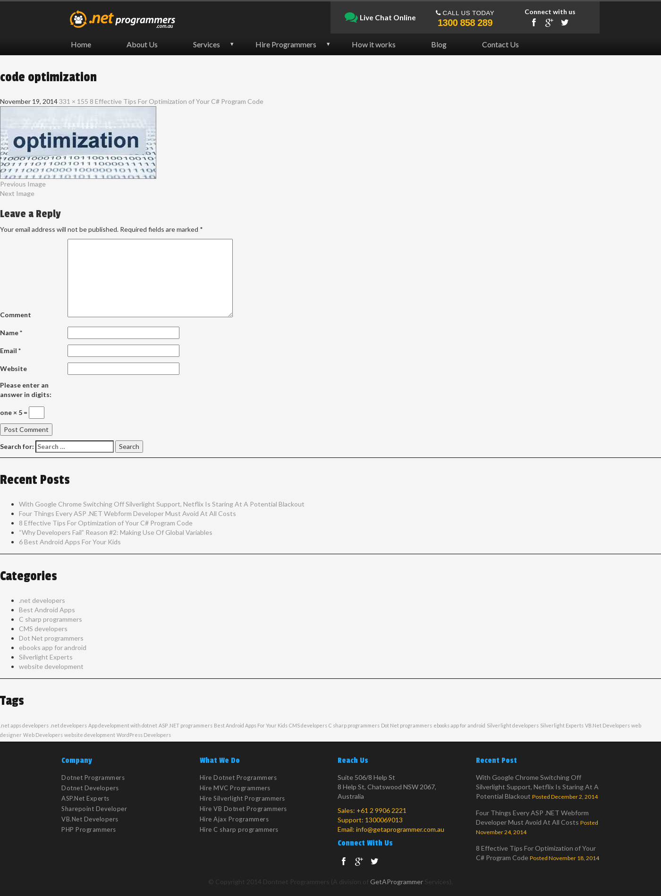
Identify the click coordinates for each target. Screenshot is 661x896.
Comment (15, 315)
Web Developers (43, 735)
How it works (374, 44)
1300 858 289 (465, 22)
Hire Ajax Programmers (234, 819)
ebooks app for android (52, 647)
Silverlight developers (513, 725)
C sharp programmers (50, 619)
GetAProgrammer (396, 882)
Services (206, 44)
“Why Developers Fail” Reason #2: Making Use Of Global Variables (115, 532)
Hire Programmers (285, 44)
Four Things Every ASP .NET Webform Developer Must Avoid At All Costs (127, 513)
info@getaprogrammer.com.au (400, 829)
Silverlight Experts (46, 657)
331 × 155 (73, 101)
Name (11, 333)
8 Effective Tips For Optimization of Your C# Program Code (176, 101)
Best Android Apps (47, 610)
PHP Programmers (88, 829)
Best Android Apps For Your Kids (251, 725)
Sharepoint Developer (94, 808)
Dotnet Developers (90, 788)
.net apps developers (24, 725)
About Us (142, 44)
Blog (439, 44)
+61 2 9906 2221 (381, 810)
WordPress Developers (144, 735)
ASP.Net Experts (85, 798)
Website (13, 368)
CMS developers (43, 629)
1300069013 (384, 820)
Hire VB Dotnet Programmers (243, 808)
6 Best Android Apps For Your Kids (70, 542)
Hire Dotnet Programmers (238, 777)
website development (51, 666)
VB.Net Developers (607, 725)
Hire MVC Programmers (235, 788)
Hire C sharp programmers (239, 829)
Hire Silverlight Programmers (242, 798)
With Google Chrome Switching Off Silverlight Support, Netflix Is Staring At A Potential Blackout (162, 504)
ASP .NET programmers (185, 725)
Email (10, 351)
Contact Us (500, 44)
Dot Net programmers (51, 638)
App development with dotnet (122, 725)
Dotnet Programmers (93, 777)
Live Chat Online (380, 18)
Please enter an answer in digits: (25, 389)
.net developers (42, 600)
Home (81, 44)
